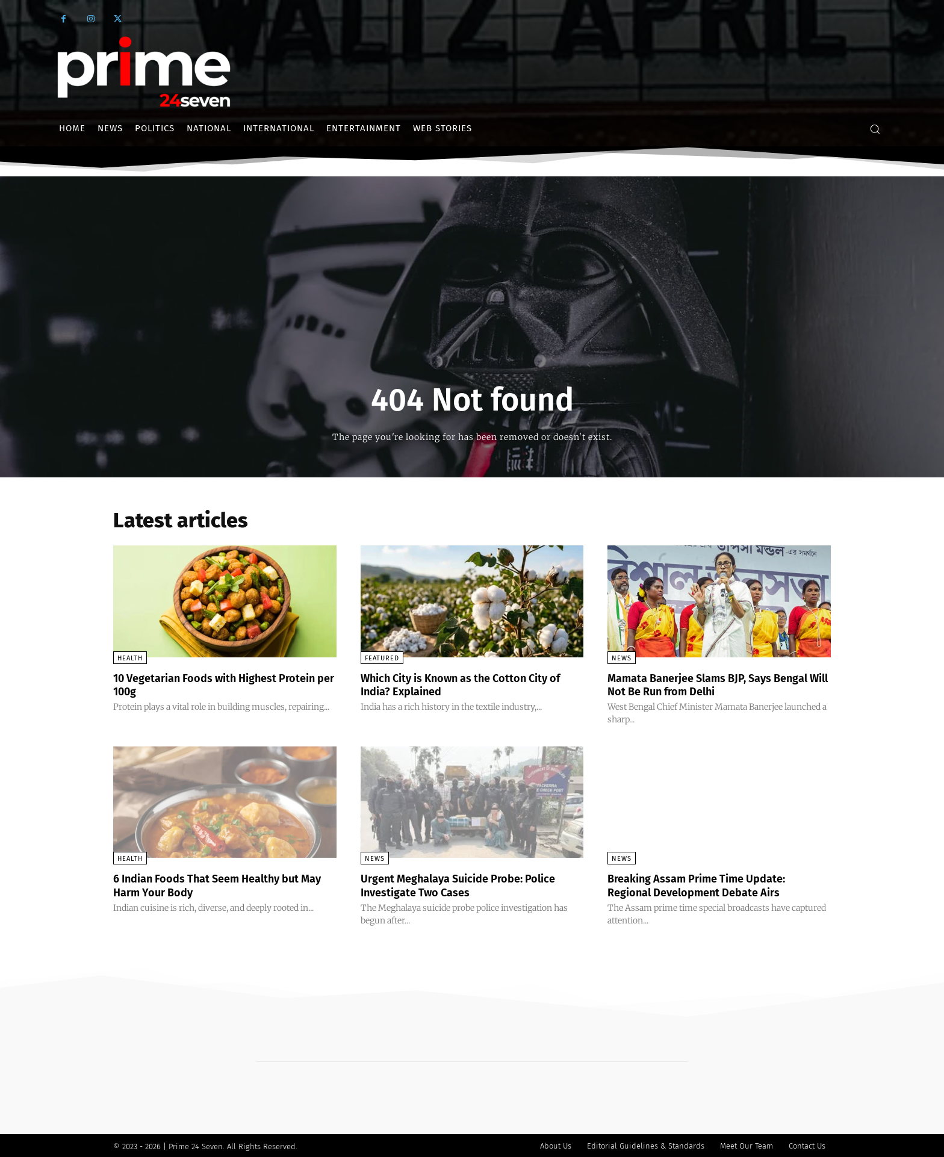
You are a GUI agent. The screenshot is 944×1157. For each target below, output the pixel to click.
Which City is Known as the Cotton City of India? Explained (468, 684)
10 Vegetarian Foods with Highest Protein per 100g (206, 684)
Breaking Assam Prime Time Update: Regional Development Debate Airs (707, 884)
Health (130, 658)
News (622, 658)
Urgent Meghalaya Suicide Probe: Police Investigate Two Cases (470, 884)
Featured (382, 658)
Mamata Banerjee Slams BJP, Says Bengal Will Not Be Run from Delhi (700, 684)
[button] (875, 129)
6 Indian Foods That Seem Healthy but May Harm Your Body (218, 884)
